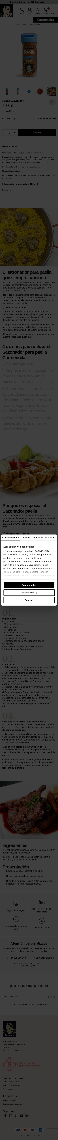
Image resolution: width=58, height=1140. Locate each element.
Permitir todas (29, 585)
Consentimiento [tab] (10, 537)
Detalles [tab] (26, 537)
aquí (18, 572)
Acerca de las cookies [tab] (44, 537)
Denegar (29, 600)
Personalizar (29, 592)
